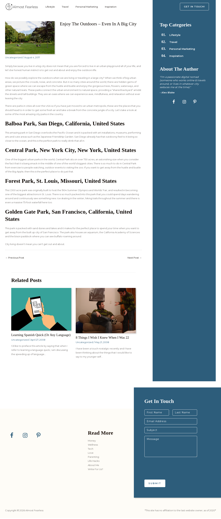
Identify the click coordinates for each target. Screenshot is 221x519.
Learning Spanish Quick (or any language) (34, 337)
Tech (90, 449)
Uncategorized (13, 57)
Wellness (93, 445)
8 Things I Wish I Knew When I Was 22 (104, 338)
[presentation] (171, 475)
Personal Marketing (82, 6)
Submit (154, 484)
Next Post (134, 257)
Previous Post (15, 257)
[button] (198, 6)
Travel (62, 6)
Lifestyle (49, 6)
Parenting (93, 458)
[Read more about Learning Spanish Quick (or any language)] (41, 309)
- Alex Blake (167, 92)
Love (90, 453)
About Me (93, 466)
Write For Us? (95, 470)
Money (92, 441)
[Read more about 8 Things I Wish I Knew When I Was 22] (106, 310)
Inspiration (104, 6)
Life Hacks (93, 462)
